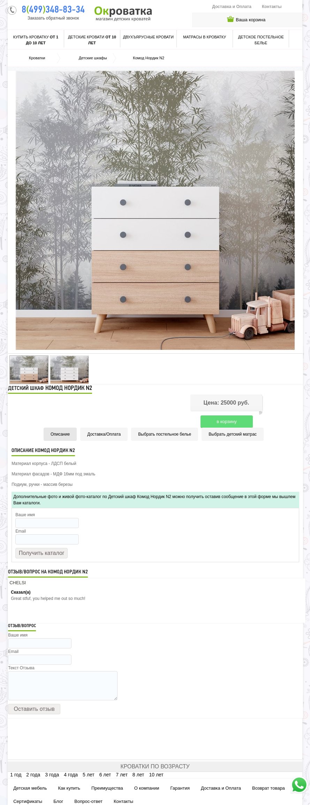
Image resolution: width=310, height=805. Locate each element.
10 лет (156, 774)
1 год (15, 774)
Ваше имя (25, 514)
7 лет (122, 774)
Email (20, 531)
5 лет (88, 774)
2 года (33, 774)
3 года (52, 774)
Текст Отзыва (21, 667)
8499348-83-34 (53, 10)
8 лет (138, 774)
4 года (71, 774)
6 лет (105, 774)
